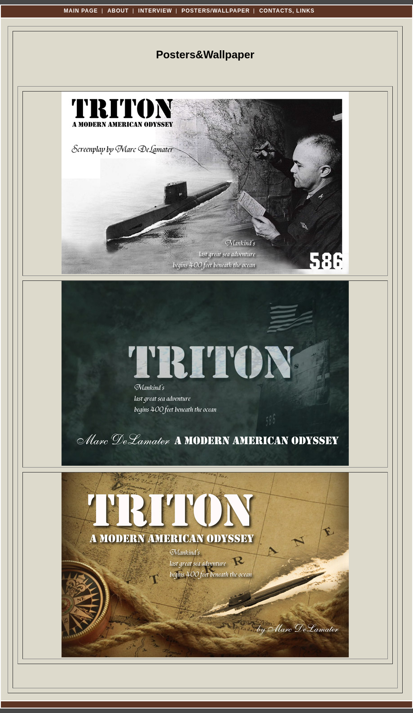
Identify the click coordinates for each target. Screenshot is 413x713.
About (118, 11)
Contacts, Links (286, 11)
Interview (155, 11)
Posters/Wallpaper (215, 11)
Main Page (81, 11)
